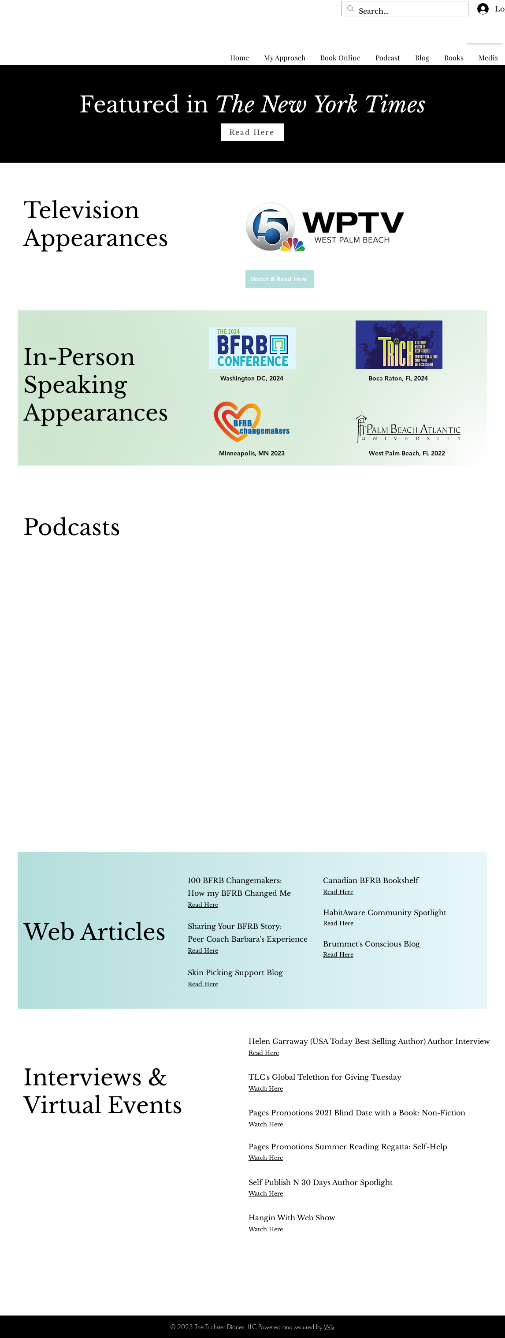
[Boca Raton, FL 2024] (398, 378)
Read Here (338, 892)
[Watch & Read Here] (279, 279)
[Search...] (404, 11)
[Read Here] (252, 132)
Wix (329, 1327)
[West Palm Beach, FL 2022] (408, 453)
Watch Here (266, 1158)
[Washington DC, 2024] (252, 378)
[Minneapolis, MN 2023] (252, 453)
